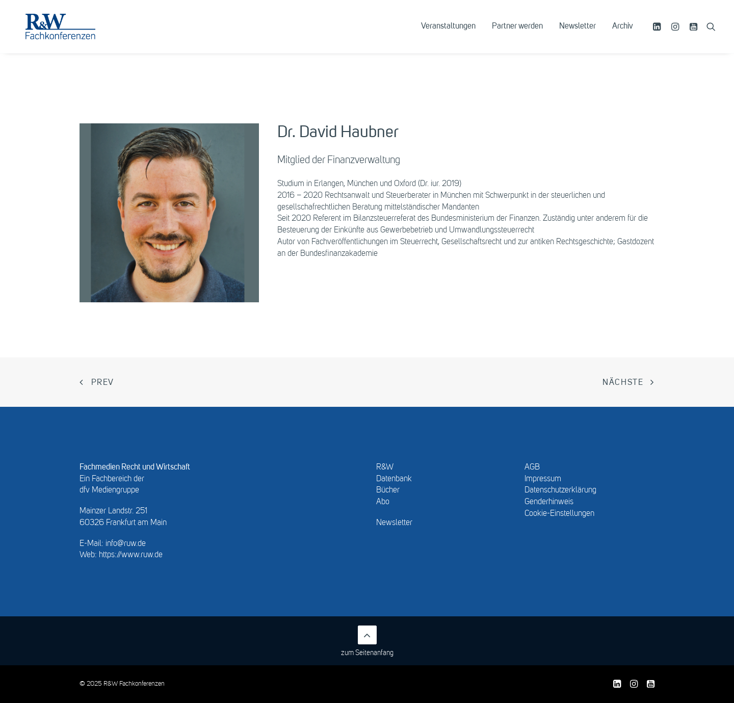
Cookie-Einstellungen (559, 514)
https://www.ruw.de (131, 555)
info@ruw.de (126, 544)
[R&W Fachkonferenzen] (73, 34)
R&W (385, 467)
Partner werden (517, 34)
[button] (658, 34)
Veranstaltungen (448, 34)
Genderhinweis (549, 502)
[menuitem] (448, 34)
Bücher (388, 490)
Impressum (543, 479)
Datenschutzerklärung (560, 490)
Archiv (622, 34)
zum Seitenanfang (367, 641)
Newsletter (577, 34)
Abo (382, 502)
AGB (532, 467)
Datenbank (394, 479)
